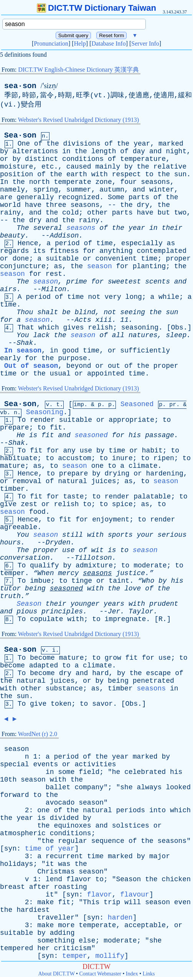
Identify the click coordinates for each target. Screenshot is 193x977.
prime (76, 281)
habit (152, 450)
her (43, 948)
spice (122, 504)
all (118, 335)
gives (73, 327)
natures (143, 335)
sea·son (20, 86)
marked (170, 144)
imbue (40, 581)
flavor (78, 879)
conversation (25, 558)
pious (26, 611)
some (66, 772)
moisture (16, 166)
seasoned (91, 435)
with (99, 174)
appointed (105, 373)
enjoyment (110, 519)
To (22, 420)
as (171, 243)
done (20, 258)
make (45, 902)
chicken (176, 879)
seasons (155, 182)
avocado (60, 803)
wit (97, 550)
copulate (46, 619)
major (159, 856)
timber (12, 489)
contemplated (162, 251)
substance (64, 688)
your (145, 535)
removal (26, 481)
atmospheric (23, 833)
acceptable (145, 925)
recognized (78, 197)
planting (149, 266)
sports (120, 535)
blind (85, 312)
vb (3, 413)
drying (117, 473)
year (142, 144)
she (126, 787)
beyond (78, 366)
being (35, 588)
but (164, 212)
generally (35, 197)
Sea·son (20, 135)
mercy (68, 573)
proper (178, 258)
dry (143, 205)
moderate (150, 565)
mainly (107, 166)
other (97, 212)
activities (95, 764)
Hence (28, 243)
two (180, 212)
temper (12, 573)
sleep (176, 335)
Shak (24, 343)
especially (142, 243)
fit (56, 427)
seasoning (139, 327)
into (157, 810)
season (99, 266)
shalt (47, 312)
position (16, 174)
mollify (109, 956)
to (149, 174)
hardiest (32, 910)
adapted (43, 665)
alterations (35, 151)
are (6, 197)
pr (172, 405)
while (168, 297)
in (66, 151)
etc (47, 166)
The (22, 228)
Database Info (108, 43)
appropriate (131, 420)
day (139, 151)
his (135, 435)
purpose (72, 358)
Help (80, 43)
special (14, 764)
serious (172, 535)
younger (85, 604)
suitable (62, 258)
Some (116, 197)
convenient (116, 258)
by (4, 151)
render (42, 420)
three (56, 205)
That (26, 327)
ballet (58, 787)
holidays (16, 864)
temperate (72, 182)
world (10, 205)
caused (78, 166)
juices (103, 481)
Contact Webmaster (100, 974)
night (176, 151)
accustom (74, 458)
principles (62, 611)
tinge (81, 581)
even (182, 902)
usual (60, 373)
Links (149, 974)
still (72, 535)
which (48, 327)
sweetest (124, 281)
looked (178, 787)
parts (139, 197)
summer (78, 189)
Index (132, 974)
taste (73, 496)
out (114, 366)
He (20, 435)
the (52, 144)
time (104, 243)
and (155, 151)
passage (159, 435)
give (8, 504)
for (89, 251)
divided (64, 818)
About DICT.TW (56, 974)
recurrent (64, 856)
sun (180, 174)
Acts (82, 320)
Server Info (145, 43)
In (4, 182)
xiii (104, 320)
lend (54, 879)
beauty (12, 235)
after (39, 887)
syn (10, 848)
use (86, 450)
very (113, 297)
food (37, 512)
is (33, 435)
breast (12, 887)
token (61, 704)
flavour (134, 894)
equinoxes (72, 825)
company (89, 787)
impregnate (125, 619)
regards (14, 251)
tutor (10, 588)
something (55, 940)
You (22, 335)
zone (104, 182)
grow (113, 658)
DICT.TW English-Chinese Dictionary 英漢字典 (78, 69)
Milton (53, 289)
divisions (82, 144)
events (45, 764)
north (39, 182)
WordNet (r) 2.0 (37, 734)
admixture (94, 565)
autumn (111, 189)
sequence (107, 841)
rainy (10, 212)
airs (8, 289)
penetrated (153, 681)
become (42, 658)
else (87, 940)
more (66, 925)
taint (119, 581)
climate (143, 466)
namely (12, 189)
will (132, 902)
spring (45, 189)
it (50, 864)
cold (70, 212)
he (116, 772)
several (47, 228)
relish (100, 327)
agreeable (18, 527)
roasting (70, 887)
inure (122, 458)
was (64, 864)
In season (22, 350)
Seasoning (44, 412)
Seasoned (136, 404)
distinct (41, 159)
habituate (18, 458)
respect (126, 174)
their (172, 228)
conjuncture (23, 266)
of (38, 144)
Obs (177, 327)
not (94, 297)
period (67, 243)
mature (12, 466)
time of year (50, 848)
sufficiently (145, 350)
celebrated (145, 772)
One (24, 144)
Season (28, 604)
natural (72, 481)
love (132, 588)
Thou (24, 312)
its (39, 251)
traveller (55, 917)
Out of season (31, 366)
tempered (16, 948)
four (128, 182)
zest (29, 504)
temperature (143, 159)
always (149, 787)
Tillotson (93, 558)
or (4, 159)
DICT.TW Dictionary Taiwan (96, 8)
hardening (164, 473)
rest (54, 274)
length (103, 151)
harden (120, 917)
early (10, 358)
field (89, 772)
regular (72, 841)
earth (76, 174)
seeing (132, 312)
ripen (163, 458)
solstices (130, 825)
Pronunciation (51, 43)
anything (115, 251)
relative (169, 166)
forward (14, 795)
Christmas (55, 871)
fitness (64, 251)
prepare (14, 427)
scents (157, 281)
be (66, 312)
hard (100, 673)
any (69, 450)
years (114, 604)
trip (112, 902)
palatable (152, 496)
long (133, 297)
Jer (114, 611)
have (33, 205)
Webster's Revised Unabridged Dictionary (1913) (78, 119)
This (91, 902)
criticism (72, 948)
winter (161, 189)
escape (158, 673)
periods (130, 810)
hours (10, 542)
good (70, 350)
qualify (44, 565)
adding (62, 933)
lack (41, 335)
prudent (163, 604)
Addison (64, 235)
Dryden (58, 542)
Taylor (141, 611)
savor (102, 704)
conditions (83, 159)
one (97, 466)
